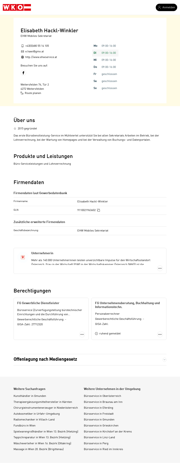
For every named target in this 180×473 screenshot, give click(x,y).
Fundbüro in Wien (25, 425)
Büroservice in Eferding (98, 408)
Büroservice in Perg (96, 443)
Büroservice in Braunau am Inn (103, 402)
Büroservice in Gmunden (99, 419)
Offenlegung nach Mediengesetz (45, 359)
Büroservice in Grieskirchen (101, 425)
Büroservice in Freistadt (99, 414)
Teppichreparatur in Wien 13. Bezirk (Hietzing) (42, 437)
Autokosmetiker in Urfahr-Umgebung (37, 414)
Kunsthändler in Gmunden (30, 396)
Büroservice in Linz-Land (99, 437)
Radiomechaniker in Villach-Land (34, 419)
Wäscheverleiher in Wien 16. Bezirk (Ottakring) (42, 443)
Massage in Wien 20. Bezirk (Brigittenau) (39, 449)
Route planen (31, 93)
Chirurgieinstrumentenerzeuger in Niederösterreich (46, 408)
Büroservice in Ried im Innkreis (103, 449)
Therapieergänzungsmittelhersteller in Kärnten (43, 402)
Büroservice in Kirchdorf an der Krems (108, 431)
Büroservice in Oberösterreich (102, 396)
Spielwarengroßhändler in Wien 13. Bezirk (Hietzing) (46, 431)
